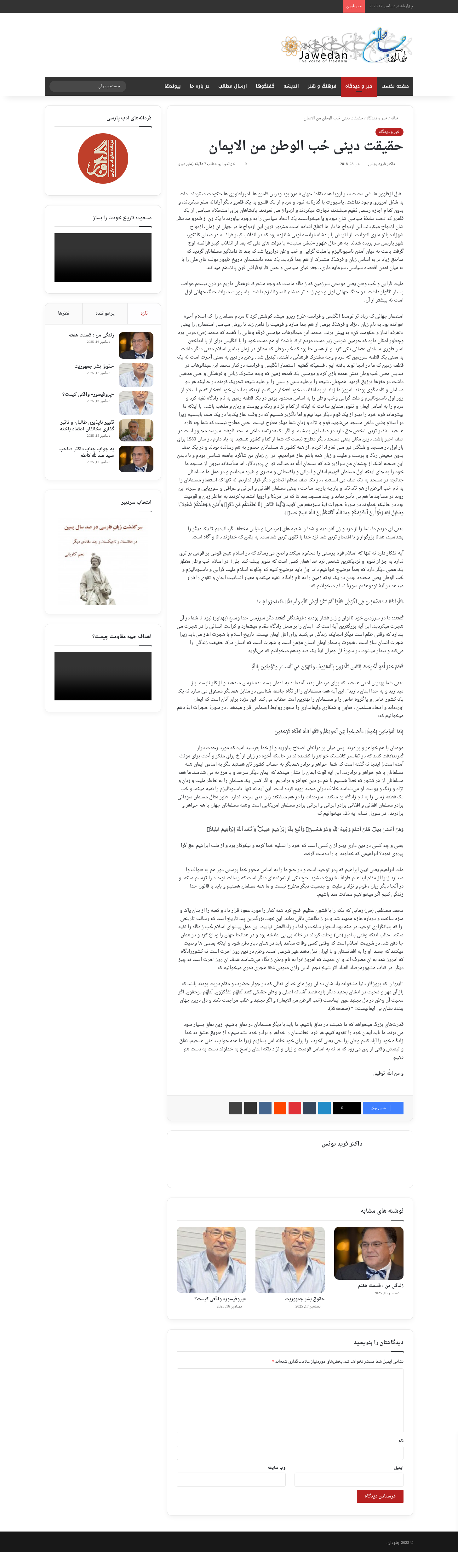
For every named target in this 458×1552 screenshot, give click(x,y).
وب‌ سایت (277, 1465)
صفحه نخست (395, 86)
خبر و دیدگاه (359, 86)
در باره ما (199, 86)
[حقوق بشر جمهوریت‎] (290, 1258)
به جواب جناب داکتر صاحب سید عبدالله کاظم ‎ (84, 454)
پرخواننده (105, 313)
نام (401, 1439)
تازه (144, 313)
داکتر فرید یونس (378, 165)
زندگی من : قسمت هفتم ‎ (380, 1284)
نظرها (63, 313)
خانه (397, 118)
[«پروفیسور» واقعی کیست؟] (211, 1258)
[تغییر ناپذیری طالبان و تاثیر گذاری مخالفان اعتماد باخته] (134, 432)
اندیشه (291, 86)
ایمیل (399, 1465)
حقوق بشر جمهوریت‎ (305, 1297)
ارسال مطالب (232, 86)
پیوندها (172, 86)
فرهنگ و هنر (322, 86)
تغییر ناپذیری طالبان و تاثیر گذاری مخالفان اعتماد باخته (85, 427)
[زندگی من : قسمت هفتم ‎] (369, 1251)
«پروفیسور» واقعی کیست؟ (220, 1297)
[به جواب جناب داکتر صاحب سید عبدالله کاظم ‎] (134, 461)
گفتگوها (265, 86)
